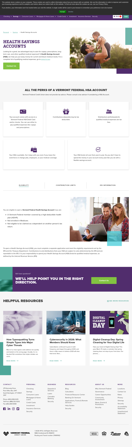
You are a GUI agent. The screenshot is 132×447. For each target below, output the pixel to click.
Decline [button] (70, 12)
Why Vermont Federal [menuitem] (103, 389)
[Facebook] (4, 409)
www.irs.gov (45, 59)
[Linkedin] (9, 409)
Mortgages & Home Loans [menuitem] (33, 399)
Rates (120, 395)
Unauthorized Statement (123, 412)
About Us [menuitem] (99, 384)
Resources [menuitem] (70, 384)
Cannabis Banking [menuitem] (51, 398)
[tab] (24, 185)
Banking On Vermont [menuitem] (73, 398)
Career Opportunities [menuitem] (103, 395)
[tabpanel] (66, 219)
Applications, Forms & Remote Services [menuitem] (76, 402)
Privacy (120, 398)
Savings (15, 32)
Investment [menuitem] (30, 405)
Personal (6, 32)
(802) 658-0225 (13, 399)
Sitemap (121, 401)
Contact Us (11, 66)
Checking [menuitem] (30, 389)
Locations (121, 389)
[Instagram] (13, 409)
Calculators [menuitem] (69, 392)
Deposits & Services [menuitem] (52, 390)
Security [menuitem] (29, 411)
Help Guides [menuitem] (69, 405)
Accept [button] (62, 12)
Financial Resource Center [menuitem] (75, 395)
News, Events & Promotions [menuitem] (101, 403)
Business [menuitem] (52, 384)
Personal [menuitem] (31, 384)
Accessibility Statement (122, 408)
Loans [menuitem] (50, 394)
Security (121, 404)
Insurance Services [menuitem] (33, 408)
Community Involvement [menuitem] (99, 399)
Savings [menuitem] (29, 392)
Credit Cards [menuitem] (31, 402)
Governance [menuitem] (99, 392)
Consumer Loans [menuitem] (32, 395)
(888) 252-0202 (15, 401)
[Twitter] (18, 409)
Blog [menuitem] (67, 389)
